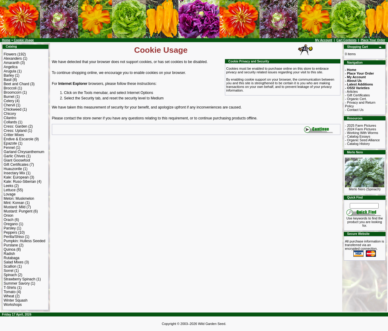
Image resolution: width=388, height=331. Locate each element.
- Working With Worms (361, 133)
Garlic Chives (14, 156)
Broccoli (10, 88)
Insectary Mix (14, 173)
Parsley (10, 228)
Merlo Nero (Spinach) (364, 187)
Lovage (9, 194)
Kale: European (16, 177)
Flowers (10, 54)
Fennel (9, 147)
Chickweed (13, 109)
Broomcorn (13, 92)
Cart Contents (346, 40)
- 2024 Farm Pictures (360, 129)
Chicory (10, 114)
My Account (323, 40)
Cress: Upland (15, 131)
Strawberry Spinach (19, 279)
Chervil (9, 105)
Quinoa (9, 249)
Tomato (9, 292)
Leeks (8, 186)
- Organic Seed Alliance (362, 140)
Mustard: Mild (14, 207)
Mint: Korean (14, 203)
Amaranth (11, 63)
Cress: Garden (15, 126)
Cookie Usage (24, 40)
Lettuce (9, 190)
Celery (9, 101)
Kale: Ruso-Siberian (20, 181)
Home (6, 40)
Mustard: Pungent (18, 211)
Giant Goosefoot (17, 160)
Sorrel (8, 271)
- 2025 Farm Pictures (360, 125)
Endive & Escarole (18, 139)
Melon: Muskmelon (19, 198)
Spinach (10, 275)
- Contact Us (354, 110)
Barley (9, 75)
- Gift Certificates (357, 95)
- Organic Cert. (356, 99)
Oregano (11, 224)
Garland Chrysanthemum (24, 152)
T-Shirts (10, 288)
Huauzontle (13, 169)
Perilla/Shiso (14, 237)
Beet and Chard (16, 84)
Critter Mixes (14, 135)
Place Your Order (373, 40)
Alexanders (13, 58)
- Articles (351, 91)
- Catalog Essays (357, 136)
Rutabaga (11, 258)
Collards (10, 122)
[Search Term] (364, 206)
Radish (9, 254)
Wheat (9, 296)
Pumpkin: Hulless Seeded (24, 241)
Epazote (10, 143)
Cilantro (10, 118)
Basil (8, 80)
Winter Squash (16, 300)
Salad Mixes (13, 262)
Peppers (10, 232)
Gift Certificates (16, 164)
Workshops (13, 305)
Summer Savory (17, 283)
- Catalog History (357, 143)
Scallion (10, 266)
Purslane (11, 245)
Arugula (10, 71)
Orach (9, 220)
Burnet (9, 97)
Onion (8, 215)
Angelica (11, 67)
